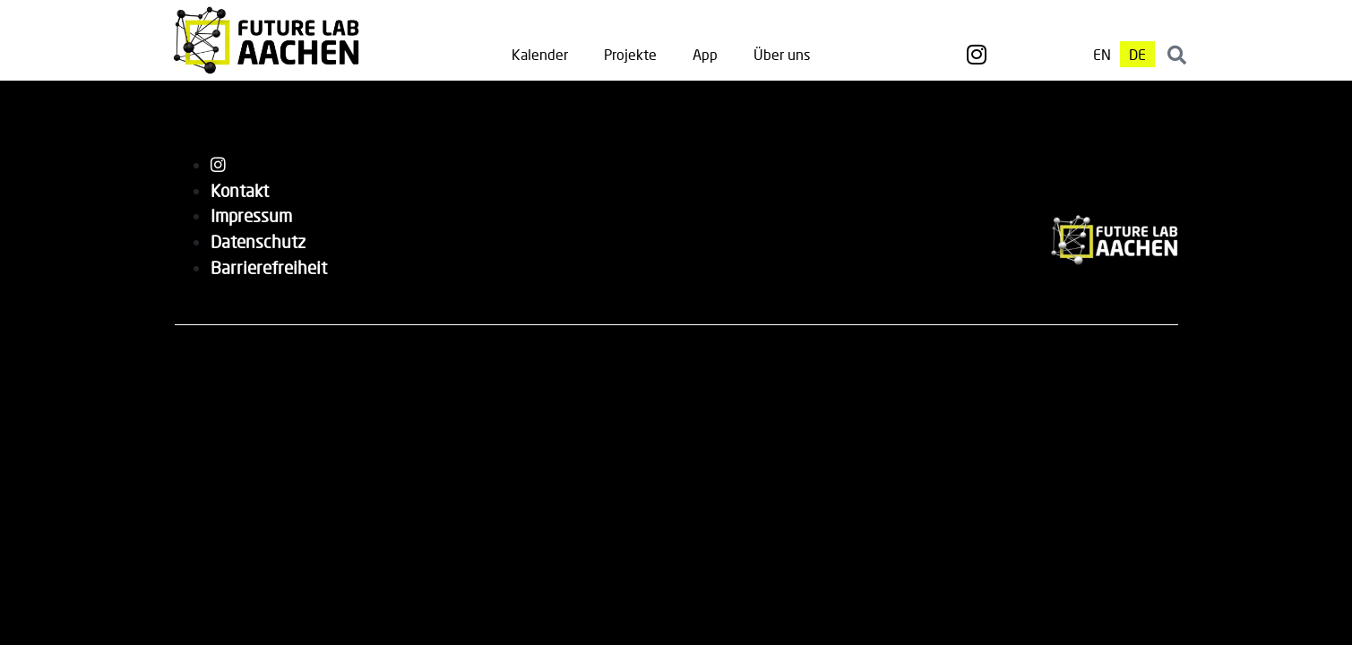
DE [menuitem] (1137, 54)
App (705, 54)
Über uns (782, 54)
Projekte (630, 54)
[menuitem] (1102, 54)
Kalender (540, 54)
